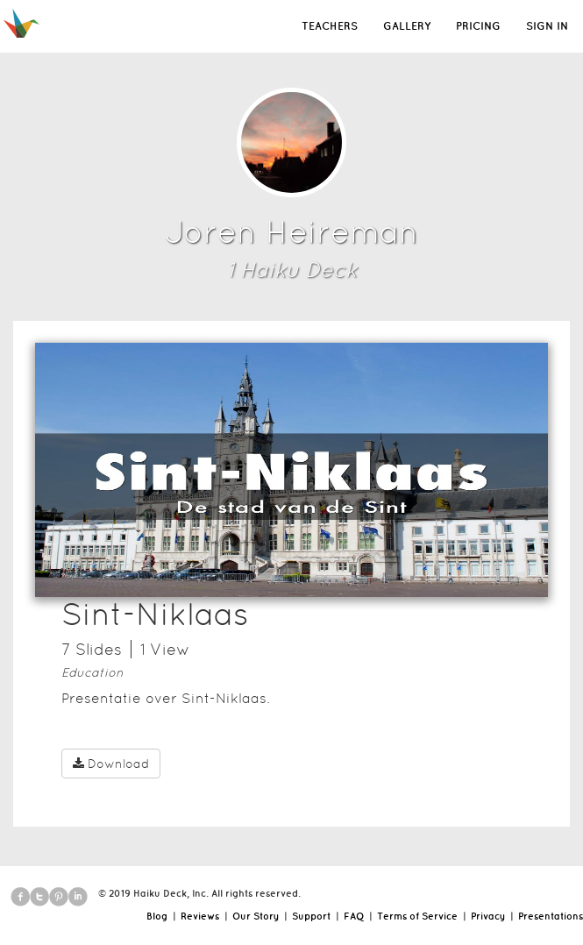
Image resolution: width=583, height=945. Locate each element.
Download (111, 764)
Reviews (200, 916)
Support (311, 916)
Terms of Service (417, 916)
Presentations (550, 916)
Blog (156, 916)
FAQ (354, 916)
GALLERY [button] (406, 26)
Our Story (255, 916)
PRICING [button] (478, 26)
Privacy (488, 916)
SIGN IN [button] (547, 26)
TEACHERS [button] (330, 26)
